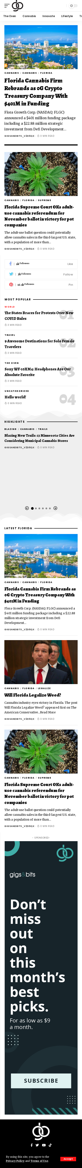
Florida (46, 73)
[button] (27, 508)
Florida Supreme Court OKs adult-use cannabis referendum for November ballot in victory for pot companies (39, 216)
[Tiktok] (50, 1145)
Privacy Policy (15, 1161)
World (10, 306)
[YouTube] (43, 1145)
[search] (62, 6)
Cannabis (11, 73)
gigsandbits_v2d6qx (19, 136)
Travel (10, 335)
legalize (44, 688)
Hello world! (15, 397)
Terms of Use (39, 1161)
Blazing (10, 429)
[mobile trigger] (8, 5)
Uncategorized (17, 391)
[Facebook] (41, 264)
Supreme (44, 200)
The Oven (12, 363)
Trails (43, 429)
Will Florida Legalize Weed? (32, 695)
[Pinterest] (41, 285)
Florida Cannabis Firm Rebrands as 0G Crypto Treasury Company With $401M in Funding (36, 92)
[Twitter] (41, 274)
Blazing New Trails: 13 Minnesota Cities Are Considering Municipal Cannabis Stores (39, 438)
